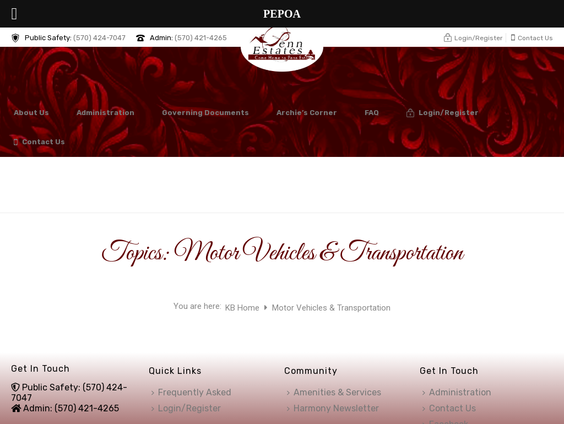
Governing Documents (205, 112)
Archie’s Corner (306, 112)
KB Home (243, 308)
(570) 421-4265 (201, 38)
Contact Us (39, 142)
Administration (105, 112)
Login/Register (442, 113)
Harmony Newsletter (333, 408)
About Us (31, 112)
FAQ (372, 112)
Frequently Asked (191, 392)
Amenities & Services (334, 392)
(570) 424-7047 (99, 38)
